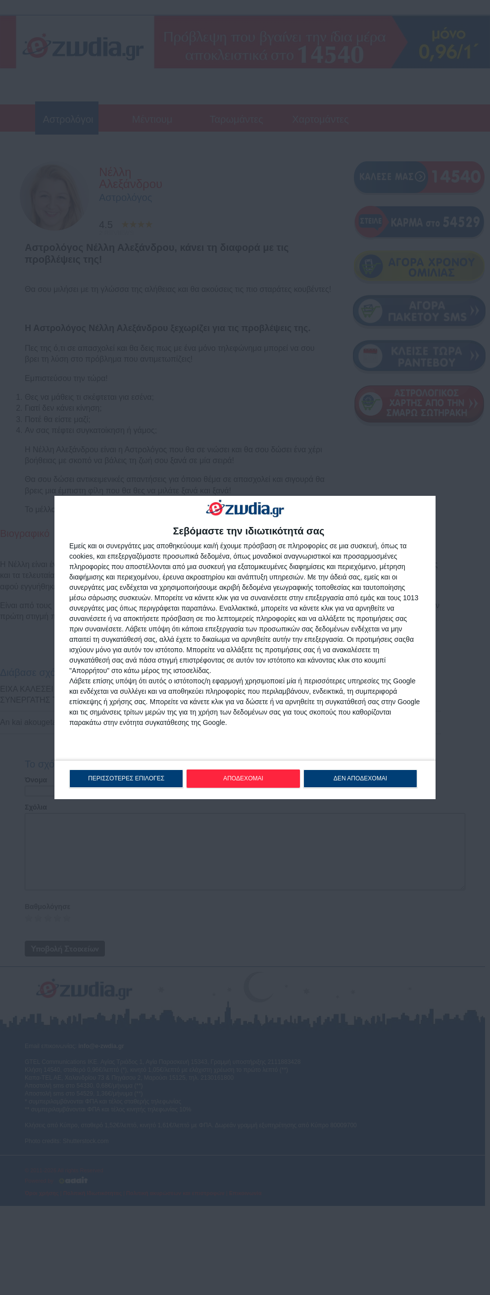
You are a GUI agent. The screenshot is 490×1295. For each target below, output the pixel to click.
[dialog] (245, 647)
